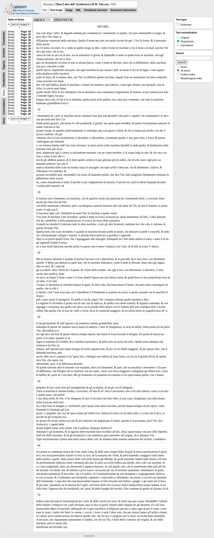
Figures (3, 65)
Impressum (89, 536)
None (3, 121)
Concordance (3, 107)
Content (3, 52)
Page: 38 (26, 79)
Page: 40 (26, 108)
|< (41, 19)
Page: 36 (26, 40)
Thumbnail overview (95, 10)
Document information (123, 10)
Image (69, 10)
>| (71, 19)
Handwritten (3, 80)
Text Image (56, 10)
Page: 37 (26, 60)
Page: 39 (26, 88)
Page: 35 (26, 31)
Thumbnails (3, 38)
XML (78, 10)
